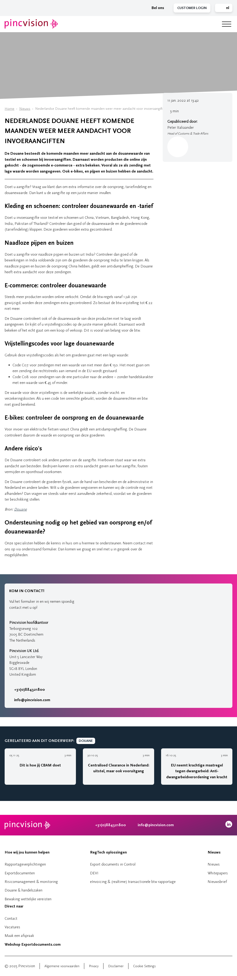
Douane (20, 509)
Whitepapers (218, 873)
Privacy (94, 966)
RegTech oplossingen (108, 852)
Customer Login (192, 8)
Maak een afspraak (19, 935)
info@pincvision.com (32, 700)
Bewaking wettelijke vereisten (28, 899)
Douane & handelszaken (23, 890)
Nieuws (24, 109)
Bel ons (155, 8)
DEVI (94, 873)
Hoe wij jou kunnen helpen (27, 852)
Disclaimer (116, 966)
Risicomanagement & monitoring (31, 881)
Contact (11, 918)
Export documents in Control (112, 864)
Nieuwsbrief (217, 881)
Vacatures (12, 927)
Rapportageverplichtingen (25, 864)
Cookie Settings (144, 966)
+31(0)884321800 (27, 689)
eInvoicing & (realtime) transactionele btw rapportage (133, 881)
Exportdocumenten (20, 873)
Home (9, 109)
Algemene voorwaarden (61, 966)
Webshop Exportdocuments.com (33, 944)
